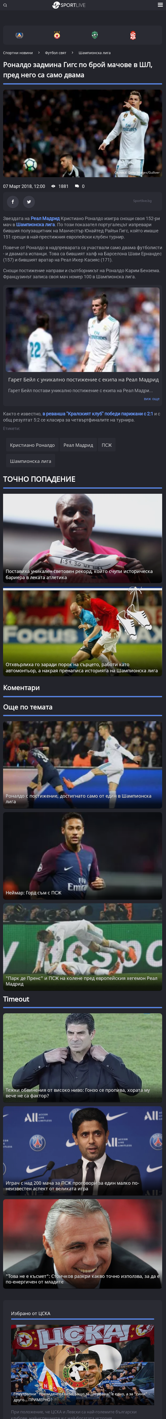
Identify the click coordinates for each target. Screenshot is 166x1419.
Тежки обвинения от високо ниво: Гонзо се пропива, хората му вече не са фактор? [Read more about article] (78, 1093)
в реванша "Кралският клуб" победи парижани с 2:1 (98, 413)
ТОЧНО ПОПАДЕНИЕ (39, 479)
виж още (152, 398)
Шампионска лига (35, 224)
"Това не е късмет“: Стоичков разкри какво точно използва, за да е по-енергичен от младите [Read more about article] (83, 1279)
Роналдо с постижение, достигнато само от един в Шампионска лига (78, 798)
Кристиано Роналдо (32, 445)
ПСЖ (107, 445)
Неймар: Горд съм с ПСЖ (33, 892)
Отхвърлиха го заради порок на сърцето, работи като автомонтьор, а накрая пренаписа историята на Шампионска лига (82, 667)
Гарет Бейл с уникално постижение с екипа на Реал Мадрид (83, 379)
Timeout (16, 999)
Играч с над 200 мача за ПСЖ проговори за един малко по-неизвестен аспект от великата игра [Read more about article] (72, 1186)
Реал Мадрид (46, 218)
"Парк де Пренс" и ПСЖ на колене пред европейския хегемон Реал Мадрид (81, 981)
